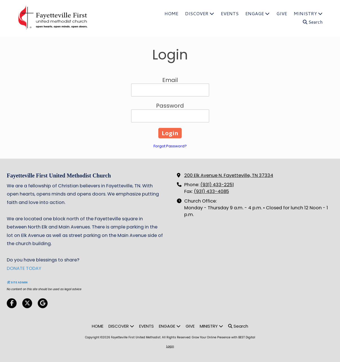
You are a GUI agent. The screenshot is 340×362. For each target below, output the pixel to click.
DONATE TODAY (24, 268)
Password (170, 106)
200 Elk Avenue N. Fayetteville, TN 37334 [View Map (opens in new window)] (228, 175)
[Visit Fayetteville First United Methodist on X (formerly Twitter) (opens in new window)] (27, 303)
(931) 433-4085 (211, 191)
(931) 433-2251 (217, 184)
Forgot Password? (170, 146)
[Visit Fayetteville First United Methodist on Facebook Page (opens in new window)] (12, 303)
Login (170, 346)
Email (170, 80)
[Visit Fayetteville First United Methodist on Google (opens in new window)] (43, 303)
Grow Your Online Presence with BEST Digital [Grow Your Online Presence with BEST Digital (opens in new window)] (223, 337)
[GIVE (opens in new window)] (281, 14)
